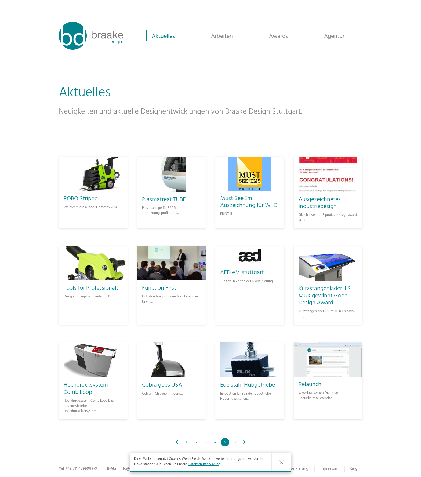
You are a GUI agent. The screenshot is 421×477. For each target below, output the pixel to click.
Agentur (334, 36)
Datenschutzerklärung (204, 464)
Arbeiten (222, 36)
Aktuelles (163, 36)
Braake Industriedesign (91, 35)
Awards (278, 36)
